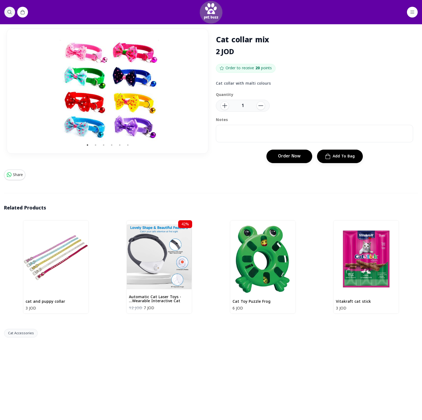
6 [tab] (128, 145)
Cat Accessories (21, 333)
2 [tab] (95, 145)
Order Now (289, 156)
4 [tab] (111, 145)
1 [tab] (87, 145)
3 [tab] (103, 145)
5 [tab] (119, 145)
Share (14, 174)
